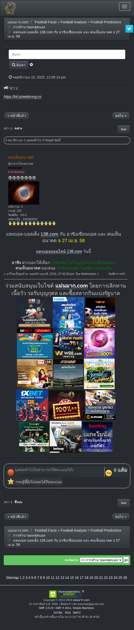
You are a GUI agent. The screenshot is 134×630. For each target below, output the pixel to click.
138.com (49, 234)
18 (87, 578)
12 (57, 578)
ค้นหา (18, 65)
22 (106, 578)
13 (62, 578)
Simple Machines (83, 607)
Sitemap (12, 578)
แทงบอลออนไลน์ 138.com (59, 251)
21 (101, 578)
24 (116, 578)
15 (72, 578)
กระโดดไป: (71, 560)
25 (120, 578)
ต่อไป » (121, 116)
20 (96, 578)
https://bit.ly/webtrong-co (23, 97)
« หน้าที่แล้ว (16, 116)
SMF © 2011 (63, 607)
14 (67, 578)
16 (77, 578)
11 (53, 578)
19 (91, 578)
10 (48, 578)
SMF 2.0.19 (46, 607)
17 (82, 578)
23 (111, 578)
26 (125, 578)
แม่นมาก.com (71, 286)
